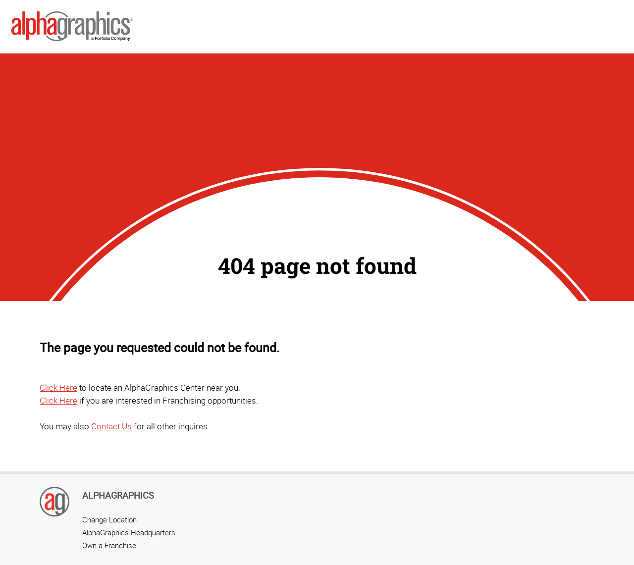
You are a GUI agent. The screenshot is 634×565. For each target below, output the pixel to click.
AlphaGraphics (118, 495)
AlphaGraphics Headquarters (128, 532)
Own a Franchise (109, 545)
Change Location (109, 519)
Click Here (58, 387)
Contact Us (111, 426)
